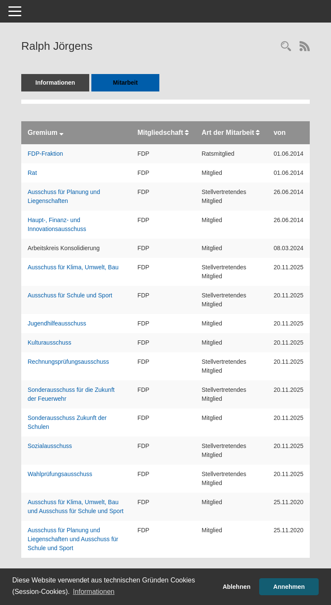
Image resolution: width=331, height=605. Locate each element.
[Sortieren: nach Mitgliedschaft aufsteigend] (187, 132)
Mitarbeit (125, 82)
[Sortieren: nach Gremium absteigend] (61, 132)
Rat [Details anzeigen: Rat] (32, 172)
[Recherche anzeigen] (286, 47)
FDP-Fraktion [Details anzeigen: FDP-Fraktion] (45, 153)
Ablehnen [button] (237, 586)
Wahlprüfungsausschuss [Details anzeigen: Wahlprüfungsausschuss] (60, 474)
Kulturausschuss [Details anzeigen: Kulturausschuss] (49, 342)
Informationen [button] (94, 591)
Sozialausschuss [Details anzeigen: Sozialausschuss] (50, 445)
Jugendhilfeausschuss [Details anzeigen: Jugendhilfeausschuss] (57, 323)
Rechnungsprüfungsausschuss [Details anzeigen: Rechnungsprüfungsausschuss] (68, 361)
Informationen (55, 82)
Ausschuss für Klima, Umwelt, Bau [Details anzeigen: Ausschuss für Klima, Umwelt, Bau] (73, 267)
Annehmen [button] (289, 586)
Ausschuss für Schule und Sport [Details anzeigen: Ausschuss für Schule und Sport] (70, 295)
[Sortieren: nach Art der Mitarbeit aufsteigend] (258, 132)
